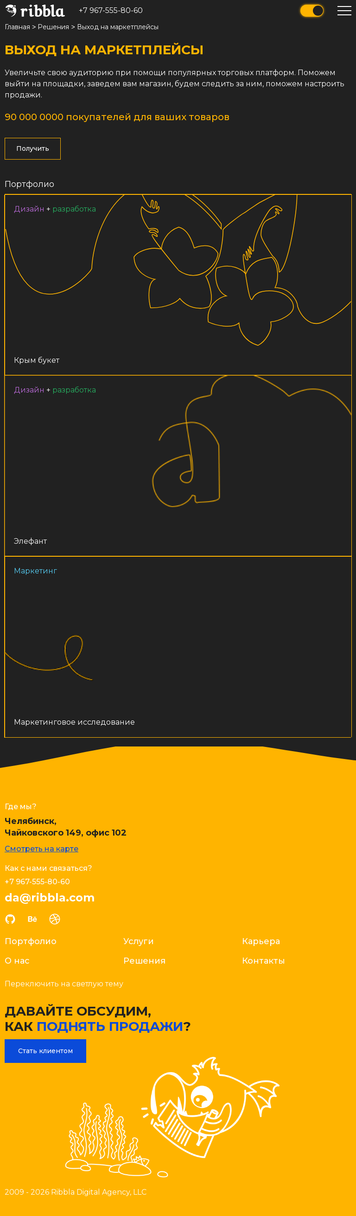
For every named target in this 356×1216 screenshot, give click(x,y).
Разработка (74, 208)
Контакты (263, 960)
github (10, 918)
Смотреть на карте (41, 848)
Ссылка (178, 284)
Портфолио (29, 184)
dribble (54, 918)
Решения (144, 960)
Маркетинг (35, 569)
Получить (32, 148)
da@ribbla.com (50, 897)
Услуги (138, 941)
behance (32, 918)
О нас (17, 960)
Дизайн (29, 208)
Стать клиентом (45, 1050)
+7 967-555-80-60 (111, 10)
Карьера (261, 941)
